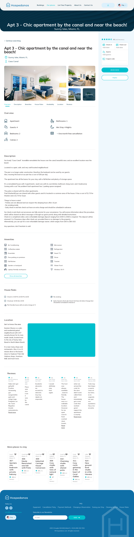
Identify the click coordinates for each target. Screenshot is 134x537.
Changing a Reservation (81, 507)
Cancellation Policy (49, 507)
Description (18, 104)
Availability (50, 104)
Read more (12, 412)
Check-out (122, 45)
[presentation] (103, 519)
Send (75, 517)
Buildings (40, 5)
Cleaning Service (112, 507)
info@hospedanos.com (13, 512)
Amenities (28, 104)
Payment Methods (64, 507)
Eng (121, 5)
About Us (77, 5)
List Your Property (65, 5)
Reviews (69, 104)
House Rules (39, 104)
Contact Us (88, 5)
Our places (51, 5)
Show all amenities (16, 276)
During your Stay (98, 507)
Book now (115, 70)
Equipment (37, 507)
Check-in (109, 45)
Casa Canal (11, 61)
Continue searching (13, 41)
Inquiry (115, 78)
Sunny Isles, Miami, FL (16, 57)
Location (60, 104)
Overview (7, 104)
